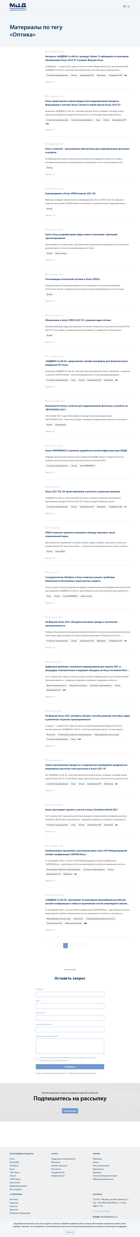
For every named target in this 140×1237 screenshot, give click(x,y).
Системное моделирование (57, 75)
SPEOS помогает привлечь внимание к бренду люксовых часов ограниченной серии (80, 534)
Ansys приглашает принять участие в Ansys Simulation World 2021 (81, 809)
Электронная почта (44, 1024)
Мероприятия (60, 425)
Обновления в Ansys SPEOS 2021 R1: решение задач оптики (78, 320)
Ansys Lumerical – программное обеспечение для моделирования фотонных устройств (87, 150)
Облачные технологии (78, 685)
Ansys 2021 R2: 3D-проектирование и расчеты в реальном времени (82, 491)
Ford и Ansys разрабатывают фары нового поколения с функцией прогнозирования (81, 236)
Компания (41, 1012)
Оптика (74, 75)
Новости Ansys (60, 253)
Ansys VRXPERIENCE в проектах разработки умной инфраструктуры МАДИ (86, 450)
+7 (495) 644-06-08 (101, 1211)
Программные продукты (21, 1153)
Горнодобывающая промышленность (100, 919)
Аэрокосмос (78, 919)
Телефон (40, 989)
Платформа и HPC (115, 75)
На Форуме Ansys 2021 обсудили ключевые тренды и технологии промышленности (81, 623)
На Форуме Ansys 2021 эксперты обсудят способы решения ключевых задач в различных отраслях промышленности (87, 717)
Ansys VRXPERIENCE (87, 466)
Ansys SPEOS (60, 551)
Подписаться (70, 1110)
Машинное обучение (73, 923)
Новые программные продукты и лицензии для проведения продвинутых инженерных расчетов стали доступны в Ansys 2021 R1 (86, 766)
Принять (70, 1232)
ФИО (38, 1001)
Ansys (98, 120)
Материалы (101, 75)
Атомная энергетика (54, 923)
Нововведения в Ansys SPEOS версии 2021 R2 (70, 193)
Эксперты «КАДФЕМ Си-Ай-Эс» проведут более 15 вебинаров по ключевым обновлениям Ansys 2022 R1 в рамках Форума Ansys (87, 58)
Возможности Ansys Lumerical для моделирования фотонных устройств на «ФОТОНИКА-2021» (86, 407)
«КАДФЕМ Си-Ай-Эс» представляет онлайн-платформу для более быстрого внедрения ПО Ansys (86, 363)
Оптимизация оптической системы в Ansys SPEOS (72, 279)
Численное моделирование (57, 120)
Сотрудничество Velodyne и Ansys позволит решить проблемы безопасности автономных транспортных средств (80, 579)
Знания (96, 1153)
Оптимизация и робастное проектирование (75, 734)
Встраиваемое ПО (87, 75)
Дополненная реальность (56, 685)
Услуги (54, 1153)
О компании (16, 1194)
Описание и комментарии (47, 1036)
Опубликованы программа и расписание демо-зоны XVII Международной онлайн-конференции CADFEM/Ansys (86, 852)
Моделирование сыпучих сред (107, 734)
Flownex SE (51, 734)
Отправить (70, 1066)
